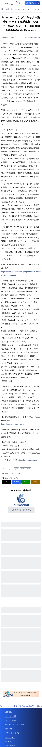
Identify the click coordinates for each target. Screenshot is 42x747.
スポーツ (26, 9)
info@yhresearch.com (28, 460)
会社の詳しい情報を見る (21, 510)
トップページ (6, 706)
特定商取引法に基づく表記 (14, 724)
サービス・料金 (10, 716)
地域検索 (9, 9)
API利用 (8, 741)
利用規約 (8, 729)
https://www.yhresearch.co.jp (12, 424)
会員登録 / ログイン (32, 3)
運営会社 (8, 712)
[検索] (20, 3)
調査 (16, 469)
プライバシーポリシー (13, 733)
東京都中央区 (16, 473)
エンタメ (17, 9)
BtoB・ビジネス (25, 469)
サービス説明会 (10, 720)
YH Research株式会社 (33, 37)
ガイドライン (10, 737)
